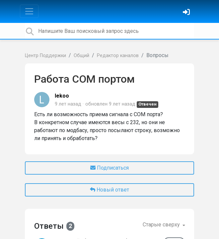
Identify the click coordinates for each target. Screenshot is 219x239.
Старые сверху (162, 224)
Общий (81, 55)
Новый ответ (109, 190)
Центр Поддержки (45, 55)
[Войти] (187, 13)
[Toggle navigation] (29, 11)
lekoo (62, 96)
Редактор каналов (118, 55)
